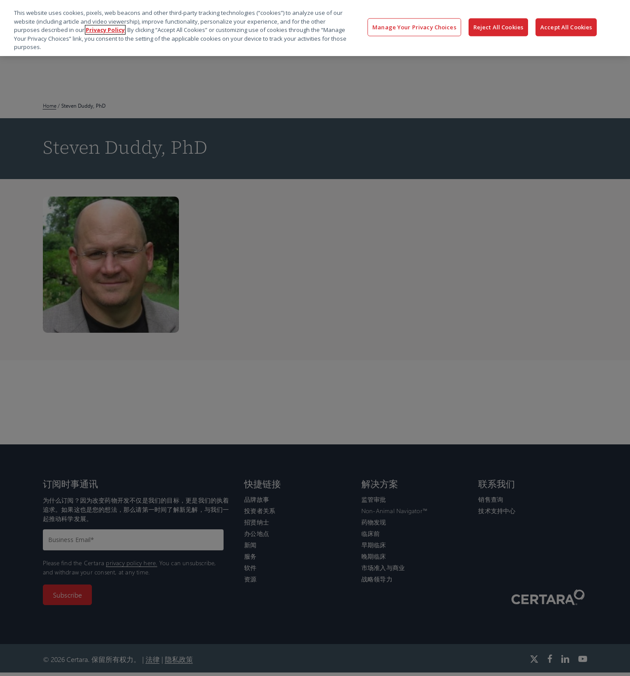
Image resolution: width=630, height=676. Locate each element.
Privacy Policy (105, 30)
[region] (315, 28)
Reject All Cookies (498, 27)
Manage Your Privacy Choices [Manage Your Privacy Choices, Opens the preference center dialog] (414, 27)
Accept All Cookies (566, 27)
